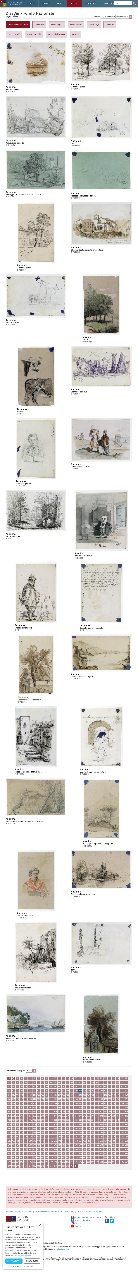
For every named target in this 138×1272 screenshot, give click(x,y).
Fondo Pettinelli (34, 34)
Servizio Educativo (80, 1220)
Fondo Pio (110, 25)
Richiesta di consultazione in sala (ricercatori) (54, 1212)
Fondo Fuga (94, 25)
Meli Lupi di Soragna (56, 34)
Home (32, 3)
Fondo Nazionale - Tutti (18, 25)
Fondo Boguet (57, 25)
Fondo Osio (39, 25)
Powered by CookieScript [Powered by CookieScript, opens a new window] (23, 1266)
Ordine (97, 17)
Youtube (76, 1226)
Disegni (74, 3)
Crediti (80, 1212)
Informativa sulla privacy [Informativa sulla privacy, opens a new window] (21, 1256)
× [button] (40, 1225)
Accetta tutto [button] (14, 1261)
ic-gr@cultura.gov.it (61, 1249)
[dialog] (23, 1245)
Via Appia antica (111, 3)
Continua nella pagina (15, 1071)
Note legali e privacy (95, 1212)
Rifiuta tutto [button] (32, 1261)
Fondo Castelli (14, 34)
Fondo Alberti (76, 25)
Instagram (77, 1223)
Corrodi (75, 34)
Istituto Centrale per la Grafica (19, 1212)
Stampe (45, 3)
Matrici (60, 3)
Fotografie (91, 3)
